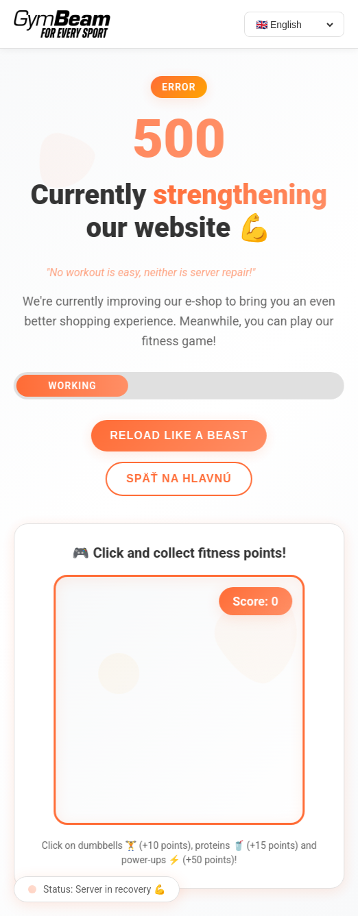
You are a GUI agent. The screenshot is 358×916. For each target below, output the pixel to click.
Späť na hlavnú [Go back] (177, 478)
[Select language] (294, 24)
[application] (181, 700)
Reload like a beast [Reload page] (177, 435)
